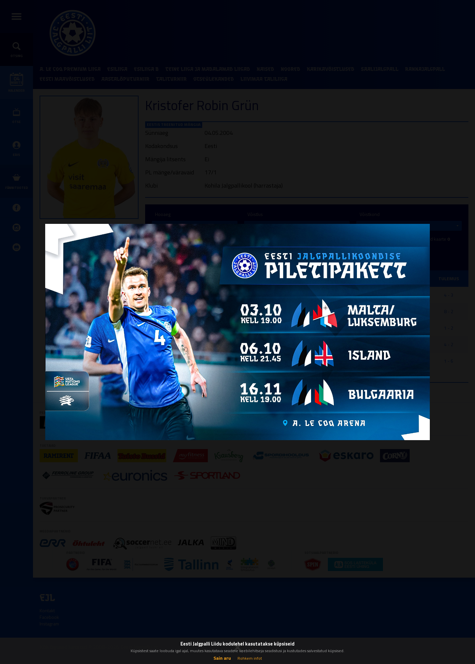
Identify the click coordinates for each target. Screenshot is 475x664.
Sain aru (222, 657)
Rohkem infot (250, 658)
